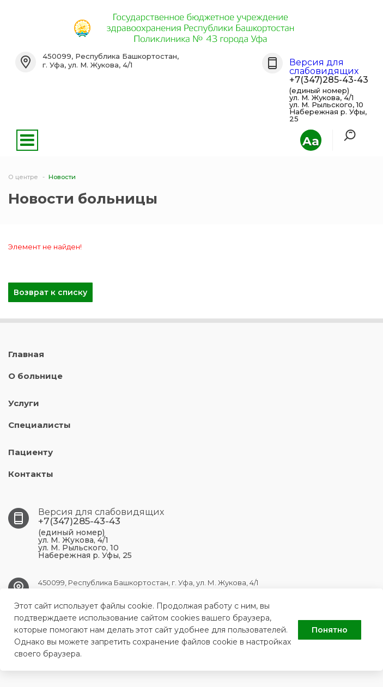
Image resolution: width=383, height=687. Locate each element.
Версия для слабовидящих (323, 66)
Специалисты (39, 425)
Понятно (330, 630)
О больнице (35, 376)
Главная (26, 354)
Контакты (30, 474)
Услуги (23, 403)
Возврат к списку (50, 292)
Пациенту (30, 452)
